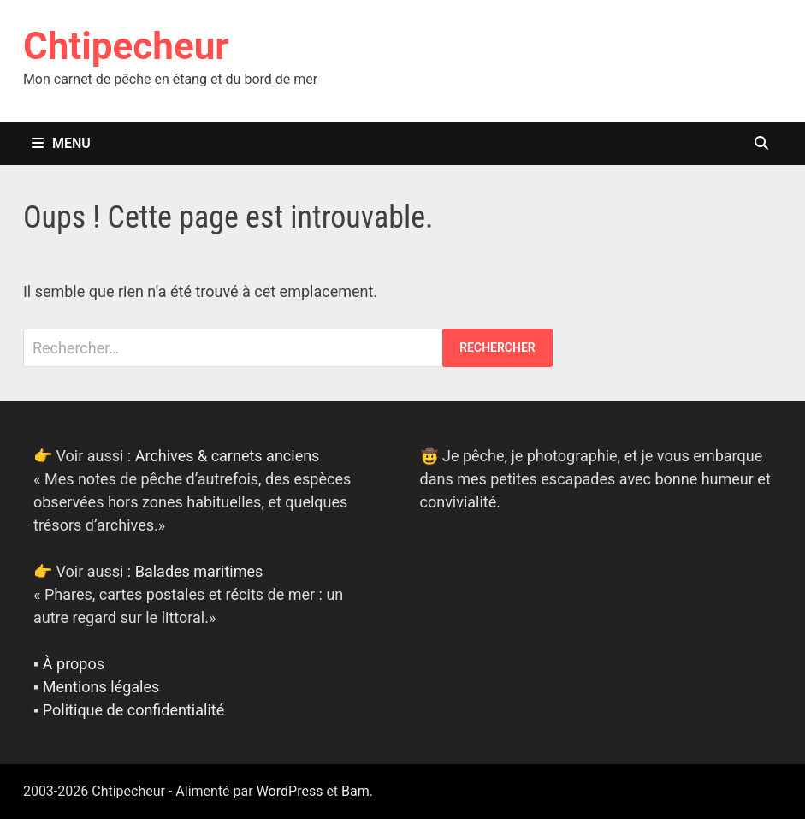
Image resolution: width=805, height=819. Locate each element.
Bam (355, 791)
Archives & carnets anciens (227, 456)
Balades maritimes (199, 571)
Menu (61, 143)
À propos (73, 664)
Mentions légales (101, 687)
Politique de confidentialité (133, 710)
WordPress (290, 791)
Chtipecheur (126, 46)
